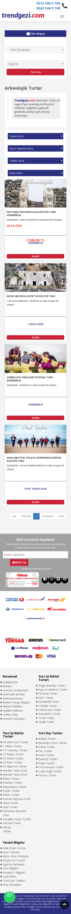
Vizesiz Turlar (47, 775)
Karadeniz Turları (49, 714)
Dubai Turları (46, 747)
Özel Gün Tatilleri (14, 880)
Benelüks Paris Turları (52, 743)
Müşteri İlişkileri (13, 706)
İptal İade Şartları (14, 694)
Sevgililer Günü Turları (17, 819)
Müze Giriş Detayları (16, 856)
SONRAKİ (47, 516)
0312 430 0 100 (48, 3)
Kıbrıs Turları (11, 795)
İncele (35, 256)
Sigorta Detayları (14, 864)
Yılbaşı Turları (7, 829)
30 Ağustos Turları (15, 766)
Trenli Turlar (46, 718)
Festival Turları (48, 693)
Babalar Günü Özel (15, 774)
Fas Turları (45, 751)
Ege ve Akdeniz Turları (52, 689)
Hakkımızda (10, 682)
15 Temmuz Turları (15, 750)
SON (61, 516)
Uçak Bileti (9, 876)
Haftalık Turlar (47, 706)
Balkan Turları (47, 739)
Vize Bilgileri (10, 868)
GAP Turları (45, 697)
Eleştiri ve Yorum (14, 860)
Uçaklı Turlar (46, 722)
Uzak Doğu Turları (50, 771)
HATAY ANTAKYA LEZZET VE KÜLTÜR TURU (31, 296)
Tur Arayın (36, 33)
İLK (14, 516)
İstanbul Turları (12, 782)
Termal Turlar (12, 823)
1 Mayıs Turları (12, 746)
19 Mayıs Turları (13, 754)
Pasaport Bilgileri (14, 872)
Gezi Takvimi (11, 852)
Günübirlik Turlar (48, 701)
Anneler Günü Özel (15, 770)
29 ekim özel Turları (15, 742)
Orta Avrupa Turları (50, 767)
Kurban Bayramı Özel (16, 799)
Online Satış (10, 714)
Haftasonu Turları (49, 710)
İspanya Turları (48, 759)
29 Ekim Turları (12, 762)
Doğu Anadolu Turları (51, 685)
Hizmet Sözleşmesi (15, 690)
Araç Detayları (12, 884)
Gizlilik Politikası (13, 710)
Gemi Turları (46, 755)
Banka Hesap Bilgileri (16, 702)
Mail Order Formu (14, 848)
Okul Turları (10, 807)
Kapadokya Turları (14, 787)
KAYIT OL (19, 562)
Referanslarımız (13, 698)
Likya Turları (10, 803)
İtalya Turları (46, 763)
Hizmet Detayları (14, 718)
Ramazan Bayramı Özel (14, 813)
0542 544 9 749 (48, 8)
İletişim (7, 686)
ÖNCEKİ (26, 516)
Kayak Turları (11, 791)
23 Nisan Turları (13, 758)
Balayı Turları (11, 778)
